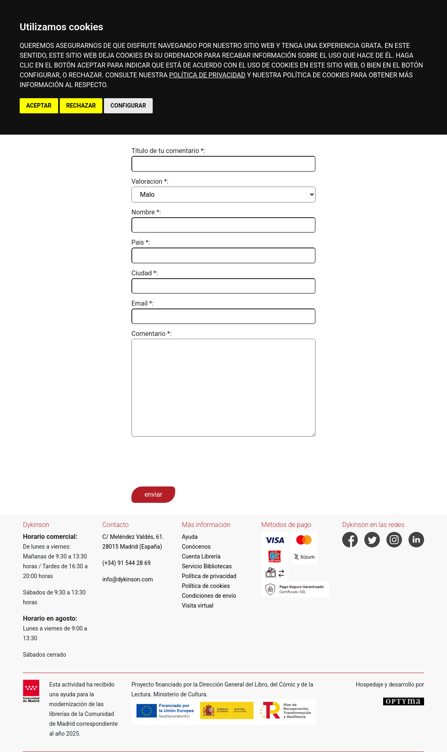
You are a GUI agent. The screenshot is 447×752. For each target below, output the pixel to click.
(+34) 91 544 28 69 (126, 563)
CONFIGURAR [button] (128, 105)
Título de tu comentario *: (168, 151)
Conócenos (196, 546)
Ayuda (190, 537)
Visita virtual (197, 605)
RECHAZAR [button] (81, 105)
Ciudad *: (144, 273)
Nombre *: (146, 212)
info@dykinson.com (127, 579)
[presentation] (193, 461)
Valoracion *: (149, 181)
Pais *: (140, 242)
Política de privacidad (209, 576)
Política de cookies (206, 586)
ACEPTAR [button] (39, 105)
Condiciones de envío (209, 595)
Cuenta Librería (201, 556)
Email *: (142, 303)
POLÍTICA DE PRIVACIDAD (207, 75)
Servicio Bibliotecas (207, 566)
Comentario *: (151, 334)
